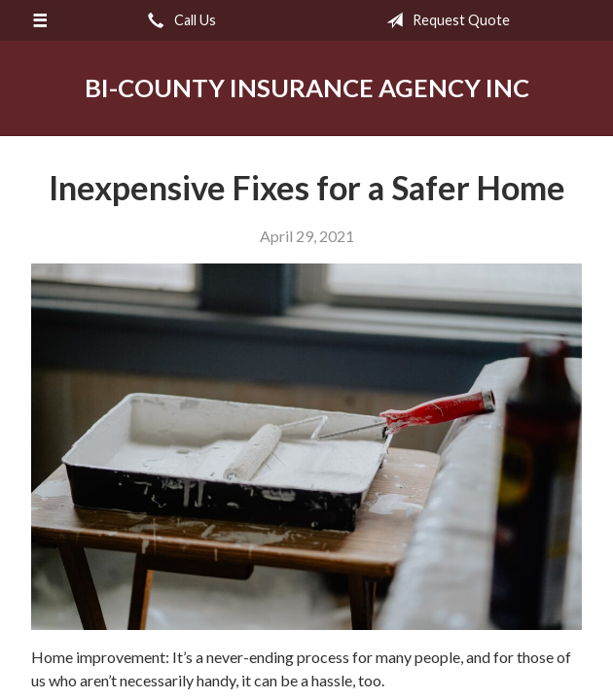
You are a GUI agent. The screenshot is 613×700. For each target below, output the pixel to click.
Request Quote (444, 20)
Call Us (178, 20)
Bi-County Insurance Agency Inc (307, 87)
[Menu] (40, 20)
